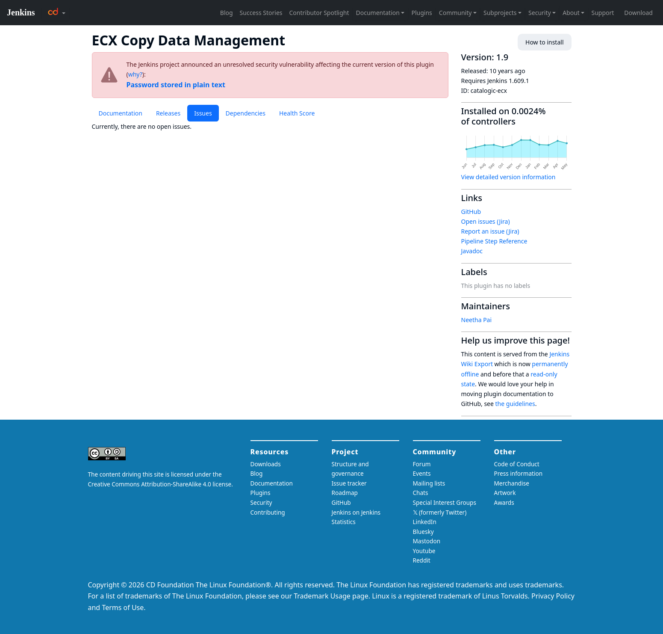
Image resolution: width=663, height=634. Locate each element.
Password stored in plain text (176, 84)
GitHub (471, 211)
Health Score (297, 113)
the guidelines (515, 404)
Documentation (120, 113)
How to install (544, 42)
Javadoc (472, 251)
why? (135, 74)
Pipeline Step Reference (494, 241)
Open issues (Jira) (485, 221)
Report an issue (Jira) (490, 231)
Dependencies (245, 113)
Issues (203, 113)
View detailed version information (508, 177)
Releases (168, 113)
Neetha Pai (476, 320)
